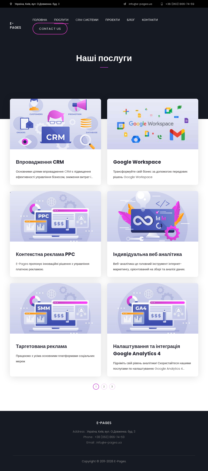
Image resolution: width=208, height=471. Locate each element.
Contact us (50, 29)
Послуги (61, 20)
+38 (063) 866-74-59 (179, 4)
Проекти (113, 20)
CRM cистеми (87, 20)
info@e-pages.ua (140, 4)
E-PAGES (15, 26)
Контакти (150, 20)
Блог (131, 20)
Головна (40, 20)
